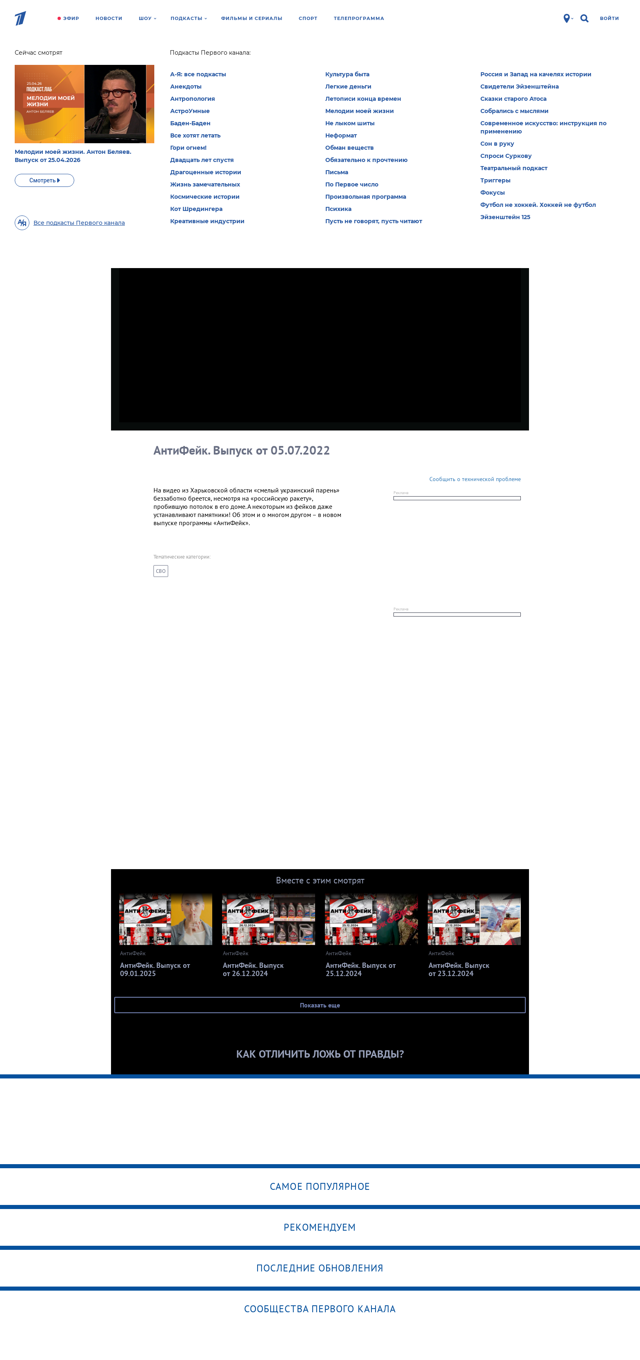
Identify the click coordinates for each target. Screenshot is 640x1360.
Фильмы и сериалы (251, 18)
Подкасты (189, 18)
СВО (161, 571)
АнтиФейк (153, 55)
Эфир (71, 18)
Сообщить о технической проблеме (475, 479)
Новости (109, 18)
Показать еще (320, 1005)
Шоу (147, 18)
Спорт (308, 18)
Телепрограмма (359, 18)
